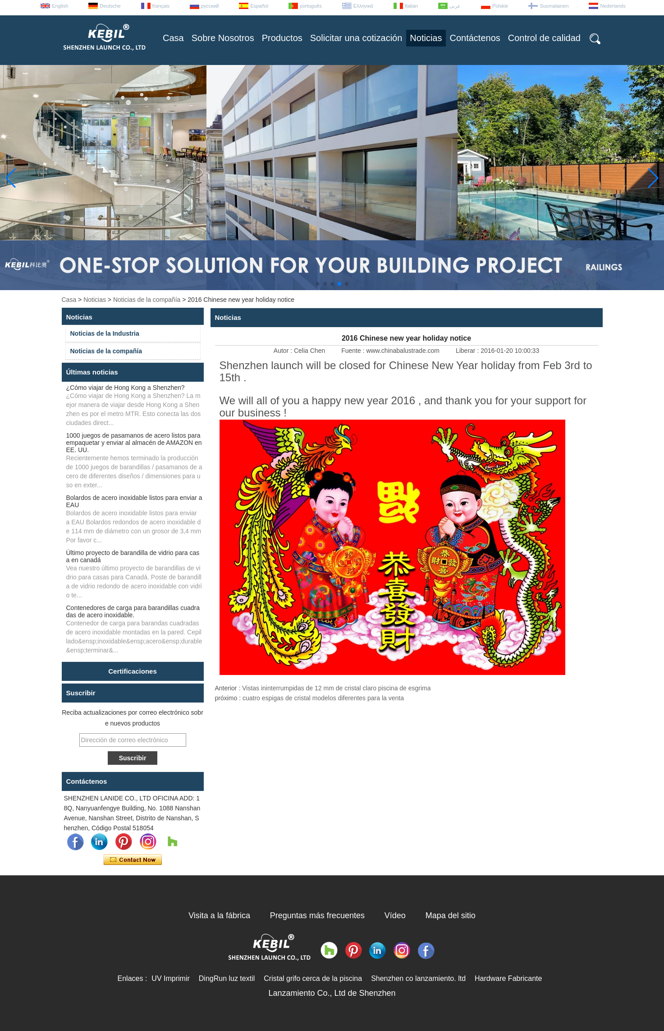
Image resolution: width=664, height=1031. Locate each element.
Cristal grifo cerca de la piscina (313, 978)
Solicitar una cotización (356, 38)
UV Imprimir (170, 978)
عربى (455, 6)
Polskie (500, 6)
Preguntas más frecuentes (317, 915)
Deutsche (110, 6)
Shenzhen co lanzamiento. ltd (418, 978)
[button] (318, 284)
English (60, 6)
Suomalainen (554, 6)
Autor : (284, 350)
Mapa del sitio (451, 915)
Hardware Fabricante (508, 978)
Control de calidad (544, 38)
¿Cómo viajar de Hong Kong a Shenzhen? (125, 387)
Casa (173, 38)
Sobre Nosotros (223, 38)
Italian (411, 6)
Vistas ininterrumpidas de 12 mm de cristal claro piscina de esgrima (336, 688)
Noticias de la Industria (104, 333)
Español (259, 6)
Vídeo (395, 915)
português (311, 6)
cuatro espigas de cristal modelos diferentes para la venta (323, 698)
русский (210, 6)
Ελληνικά (363, 6)
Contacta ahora (133, 860)
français (161, 6)
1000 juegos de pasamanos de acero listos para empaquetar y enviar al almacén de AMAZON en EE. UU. (134, 442)
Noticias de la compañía (146, 299)
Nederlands (612, 6)
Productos (282, 38)
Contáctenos (474, 38)
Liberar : (468, 350)
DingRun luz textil (227, 978)
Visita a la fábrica (219, 915)
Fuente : (353, 350)
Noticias (426, 38)
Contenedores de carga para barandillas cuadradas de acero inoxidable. (133, 611)
